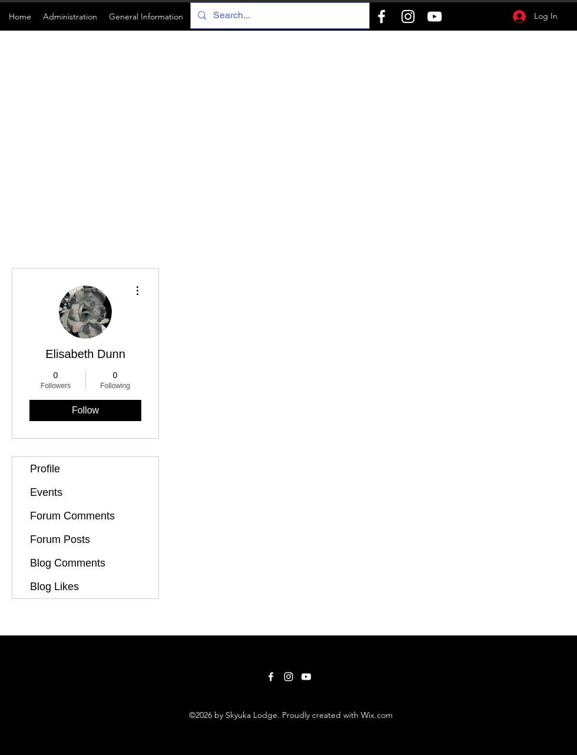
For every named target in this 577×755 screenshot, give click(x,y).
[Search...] (278, 15)
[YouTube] (434, 16)
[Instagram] (408, 16)
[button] (70, 16)
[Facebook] (381, 16)
